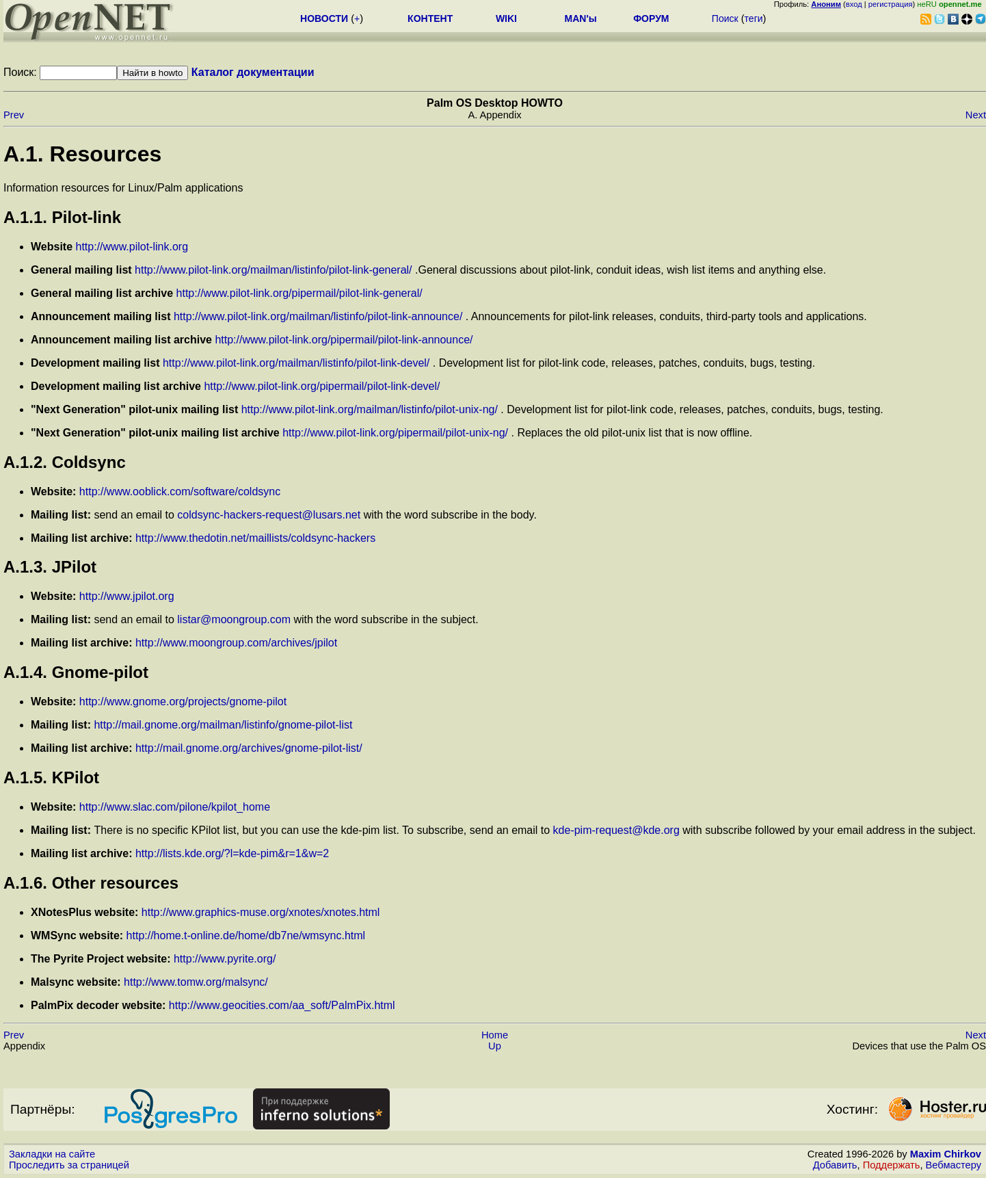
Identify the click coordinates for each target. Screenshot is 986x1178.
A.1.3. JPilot (49, 567)
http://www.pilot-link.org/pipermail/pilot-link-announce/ (343, 339)
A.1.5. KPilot (51, 777)
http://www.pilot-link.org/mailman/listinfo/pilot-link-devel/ (296, 363)
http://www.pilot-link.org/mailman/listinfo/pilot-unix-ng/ (369, 409)
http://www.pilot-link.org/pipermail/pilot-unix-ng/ (395, 433)
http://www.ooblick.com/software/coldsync (179, 491)
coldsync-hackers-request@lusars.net (268, 515)
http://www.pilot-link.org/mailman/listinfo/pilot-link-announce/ (318, 316)
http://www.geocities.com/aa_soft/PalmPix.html (282, 1005)
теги (754, 18)
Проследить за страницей (69, 1165)
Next (975, 114)
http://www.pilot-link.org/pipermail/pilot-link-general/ (299, 293)
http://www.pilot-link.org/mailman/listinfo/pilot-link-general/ (273, 270)
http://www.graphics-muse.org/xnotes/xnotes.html (261, 912)
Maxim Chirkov (945, 1154)
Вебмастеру (953, 1165)
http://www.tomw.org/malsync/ (196, 982)
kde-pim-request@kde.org (616, 830)
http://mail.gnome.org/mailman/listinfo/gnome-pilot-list (223, 725)
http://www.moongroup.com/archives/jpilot (236, 643)
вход (854, 4)
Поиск (725, 18)
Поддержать (891, 1165)
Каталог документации (253, 72)
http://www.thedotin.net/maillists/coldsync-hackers (255, 538)
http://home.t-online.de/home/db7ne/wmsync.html (246, 935)
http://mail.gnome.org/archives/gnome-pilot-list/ (248, 748)
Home (494, 1035)
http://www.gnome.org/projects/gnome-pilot (183, 701)
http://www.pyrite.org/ (225, 959)
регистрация (890, 4)
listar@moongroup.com (234, 619)
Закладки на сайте (52, 1154)
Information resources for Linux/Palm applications (123, 188)
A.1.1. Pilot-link (62, 217)
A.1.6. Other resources (90, 883)
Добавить (835, 1165)
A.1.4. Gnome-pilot (75, 672)
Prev (13, 114)
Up (494, 1045)
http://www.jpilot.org (126, 596)
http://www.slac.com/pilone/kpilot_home (174, 807)
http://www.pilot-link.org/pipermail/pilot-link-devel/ (322, 386)
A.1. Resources (82, 154)
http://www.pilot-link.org (132, 246)
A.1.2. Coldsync (64, 462)
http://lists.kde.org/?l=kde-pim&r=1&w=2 (232, 853)
